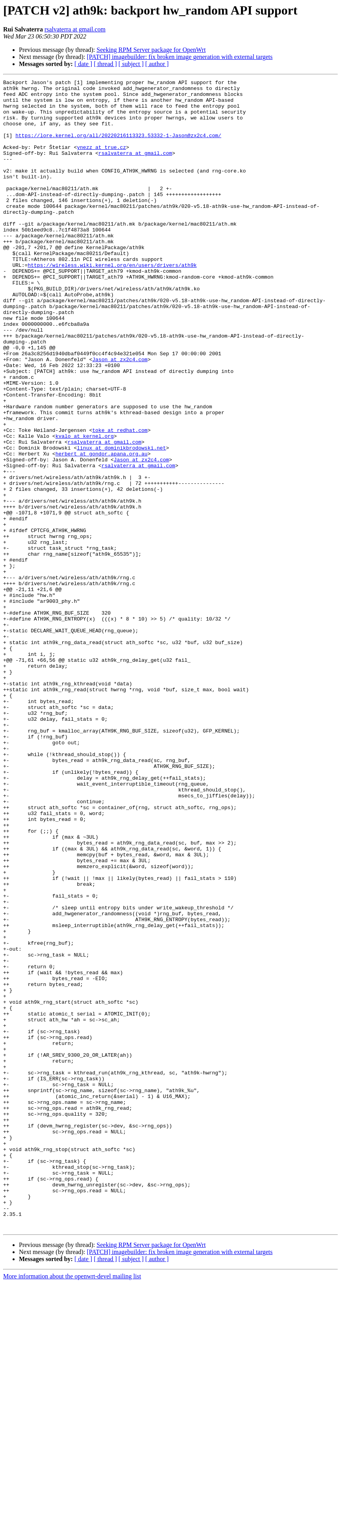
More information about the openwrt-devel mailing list (72, 1506)
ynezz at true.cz (101, 161)
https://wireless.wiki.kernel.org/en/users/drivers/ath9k (112, 302)
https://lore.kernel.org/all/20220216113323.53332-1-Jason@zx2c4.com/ (118, 147)
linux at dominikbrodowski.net (121, 521)
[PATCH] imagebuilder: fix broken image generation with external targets (179, 56)
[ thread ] (105, 64)
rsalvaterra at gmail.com (75, 29)
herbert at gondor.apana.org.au (102, 528)
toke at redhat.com (119, 500)
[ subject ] (131, 64)
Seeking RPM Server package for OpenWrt (151, 49)
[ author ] (157, 64)
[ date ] (83, 64)
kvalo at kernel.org (85, 507)
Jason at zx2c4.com (119, 415)
